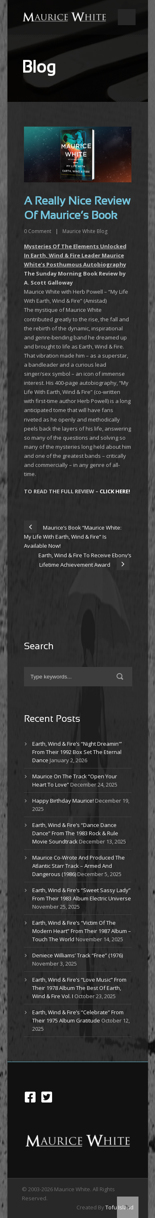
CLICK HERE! (115, 491)
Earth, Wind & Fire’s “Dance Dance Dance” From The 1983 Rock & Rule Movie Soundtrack (75, 833)
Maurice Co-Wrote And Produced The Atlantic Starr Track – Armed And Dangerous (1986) (78, 866)
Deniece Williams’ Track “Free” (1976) (77, 955)
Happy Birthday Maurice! (63, 800)
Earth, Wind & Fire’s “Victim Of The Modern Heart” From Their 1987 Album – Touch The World (81, 931)
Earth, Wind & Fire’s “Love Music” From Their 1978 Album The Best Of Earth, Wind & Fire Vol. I (79, 988)
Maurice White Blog (84, 231)
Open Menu (127, 17)
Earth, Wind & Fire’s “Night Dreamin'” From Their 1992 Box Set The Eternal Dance (77, 752)
